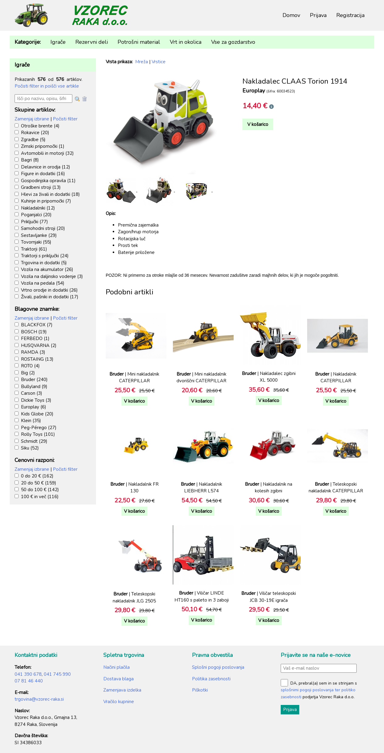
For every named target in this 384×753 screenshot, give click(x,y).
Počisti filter (65, 119)
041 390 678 (28, 674)
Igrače (58, 42)
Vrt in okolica (185, 42)
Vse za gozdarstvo (233, 42)
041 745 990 (57, 674)
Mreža (141, 62)
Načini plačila (116, 667)
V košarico (257, 124)
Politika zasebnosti (211, 679)
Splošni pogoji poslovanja (218, 667)
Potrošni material (139, 42)
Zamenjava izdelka (122, 690)
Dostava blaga (118, 679)
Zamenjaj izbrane (32, 119)
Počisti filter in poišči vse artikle (47, 86)
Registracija (350, 15)
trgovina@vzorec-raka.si (39, 699)
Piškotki (200, 690)
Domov (291, 15)
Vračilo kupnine (118, 702)
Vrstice (159, 62)
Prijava (318, 15)
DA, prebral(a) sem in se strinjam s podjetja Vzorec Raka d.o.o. (319, 690)
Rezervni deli (91, 42)
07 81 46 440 (29, 681)
